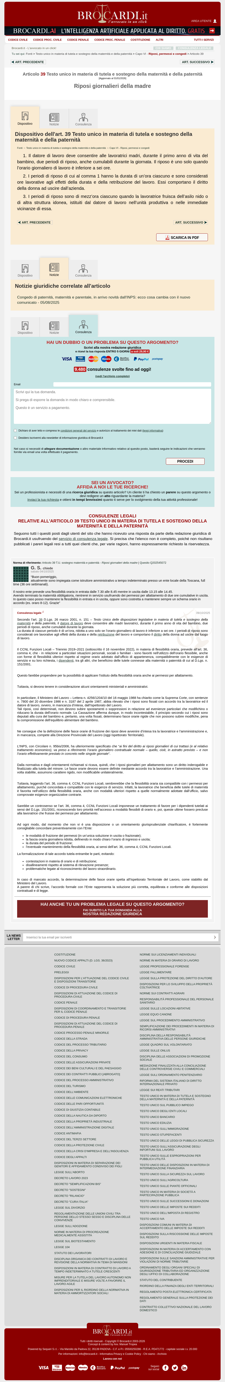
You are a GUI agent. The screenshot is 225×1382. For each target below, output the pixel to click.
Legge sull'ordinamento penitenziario (171, 1074)
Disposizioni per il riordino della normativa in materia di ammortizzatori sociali (91, 1291)
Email (17, 384)
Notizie (54, 119)
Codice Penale (78, 39)
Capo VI (161, 53)
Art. (29, 62)
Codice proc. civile (47, 39)
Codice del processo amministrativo (84, 1080)
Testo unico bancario (157, 1117)
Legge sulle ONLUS (155, 1050)
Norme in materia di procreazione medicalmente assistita (81, 1233)
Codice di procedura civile (76, 987)
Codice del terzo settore (75, 1139)
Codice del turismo (69, 1086)
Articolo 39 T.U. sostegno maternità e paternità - (90, 562)
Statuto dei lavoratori (72, 1253)
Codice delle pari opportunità (79, 1103)
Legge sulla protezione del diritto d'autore (176, 978)
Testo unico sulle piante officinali (168, 1186)
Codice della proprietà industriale (83, 1121)
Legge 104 (62, 1247)
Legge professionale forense (164, 966)
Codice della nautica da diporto (80, 1115)
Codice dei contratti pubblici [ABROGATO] (87, 1074)
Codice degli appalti (70, 1157)
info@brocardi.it (88, 1353)
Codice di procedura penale (77, 1017)
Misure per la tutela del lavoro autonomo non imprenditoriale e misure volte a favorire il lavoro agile (92, 1281)
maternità (24, 623)
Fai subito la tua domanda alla (113, 909)
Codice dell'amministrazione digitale (84, 1127)
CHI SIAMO (163, 48)
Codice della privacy (71, 1050)
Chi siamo (149, 1353)
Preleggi (61, 972)
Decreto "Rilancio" (69, 1195)
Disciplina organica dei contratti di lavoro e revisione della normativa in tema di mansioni (90, 1260)
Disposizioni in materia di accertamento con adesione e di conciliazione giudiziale (175, 1250)
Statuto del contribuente (161, 1280)
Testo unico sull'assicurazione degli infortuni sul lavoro (170, 1148)
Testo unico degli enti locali (163, 1111)
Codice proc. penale (109, 39)
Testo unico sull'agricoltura (164, 1180)
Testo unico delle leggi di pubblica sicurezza (177, 1140)
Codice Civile (18, 39)
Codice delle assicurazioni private (82, 1062)
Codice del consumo (70, 1056)
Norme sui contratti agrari (162, 993)
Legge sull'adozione (70, 1226)
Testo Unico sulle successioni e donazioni (174, 1201)
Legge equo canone (156, 1014)
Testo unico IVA (152, 1218)
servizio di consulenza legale (83, 538)
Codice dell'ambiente (71, 1092)
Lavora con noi (112, 1358)
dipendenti (66, 660)
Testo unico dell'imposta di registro (170, 1213)
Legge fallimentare (156, 972)
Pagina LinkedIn (184, 1366)
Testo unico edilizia (156, 1122)
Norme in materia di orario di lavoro (169, 960)
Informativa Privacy (111, 1353)
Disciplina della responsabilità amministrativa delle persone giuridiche (173, 1037)
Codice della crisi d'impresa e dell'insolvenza (91, 1151)
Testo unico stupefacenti (160, 1134)
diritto (158, 634)
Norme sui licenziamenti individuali (168, 954)
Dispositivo (25, 270)
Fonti (29, 53)
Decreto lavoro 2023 (71, 1178)
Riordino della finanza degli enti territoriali (177, 1286)
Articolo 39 (196, 53)
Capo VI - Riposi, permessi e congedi (130, 148)
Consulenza (83, 119)
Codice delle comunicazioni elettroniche (88, 1098)
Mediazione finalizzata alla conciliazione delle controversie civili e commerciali (173, 1067)
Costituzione (140, 39)
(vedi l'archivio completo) (112, 376)
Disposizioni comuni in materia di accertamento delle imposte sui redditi (172, 1226)
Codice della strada (70, 1038)
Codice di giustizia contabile (77, 1109)
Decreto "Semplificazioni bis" (77, 1184)
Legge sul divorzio (69, 1207)
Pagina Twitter (175, 1366)
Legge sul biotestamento (74, 1241)
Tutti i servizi (204, 39)
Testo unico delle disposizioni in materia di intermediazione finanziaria (174, 1166)
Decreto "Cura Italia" (71, 1201)
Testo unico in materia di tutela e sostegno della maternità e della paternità (84, 53)
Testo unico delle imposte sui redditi (170, 1207)
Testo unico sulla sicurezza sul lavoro (172, 1174)
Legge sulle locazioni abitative (165, 1008)
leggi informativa (152, 430)
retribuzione (106, 634)
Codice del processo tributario (80, 1044)
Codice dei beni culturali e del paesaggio (87, 1068)
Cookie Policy (133, 1353)
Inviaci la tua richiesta (43, 499)
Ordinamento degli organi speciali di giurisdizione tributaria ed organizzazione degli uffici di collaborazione (174, 1271)
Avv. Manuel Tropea (125, 1344)
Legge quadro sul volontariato (166, 1044)
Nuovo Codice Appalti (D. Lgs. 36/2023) (83, 960)
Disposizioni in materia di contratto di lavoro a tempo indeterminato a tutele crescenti (92, 1270)
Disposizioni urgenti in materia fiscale (171, 1243)
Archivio (162, 1353)
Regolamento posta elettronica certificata (176, 1291)
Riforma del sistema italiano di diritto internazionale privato (170, 1082)
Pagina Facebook (165, 1366)
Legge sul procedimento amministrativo (172, 1020)
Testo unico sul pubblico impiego (167, 1105)
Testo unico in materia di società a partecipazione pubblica (167, 1193)
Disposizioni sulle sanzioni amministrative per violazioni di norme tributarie (177, 1260)
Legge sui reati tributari (160, 1090)
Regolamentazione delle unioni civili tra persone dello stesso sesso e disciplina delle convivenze (92, 1217)
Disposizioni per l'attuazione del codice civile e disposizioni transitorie (91, 980)
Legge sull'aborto (69, 1172)
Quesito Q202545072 (153, 562)
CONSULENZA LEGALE (194, 48)
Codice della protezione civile (79, 1145)
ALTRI (159, 39)
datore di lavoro (71, 623)
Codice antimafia (67, 1133)
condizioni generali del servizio (78, 430)
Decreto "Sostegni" (70, 1190)
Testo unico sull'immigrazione (164, 1128)
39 (40, 619)
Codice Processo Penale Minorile (81, 1032)
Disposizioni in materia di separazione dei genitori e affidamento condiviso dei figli (88, 1164)
